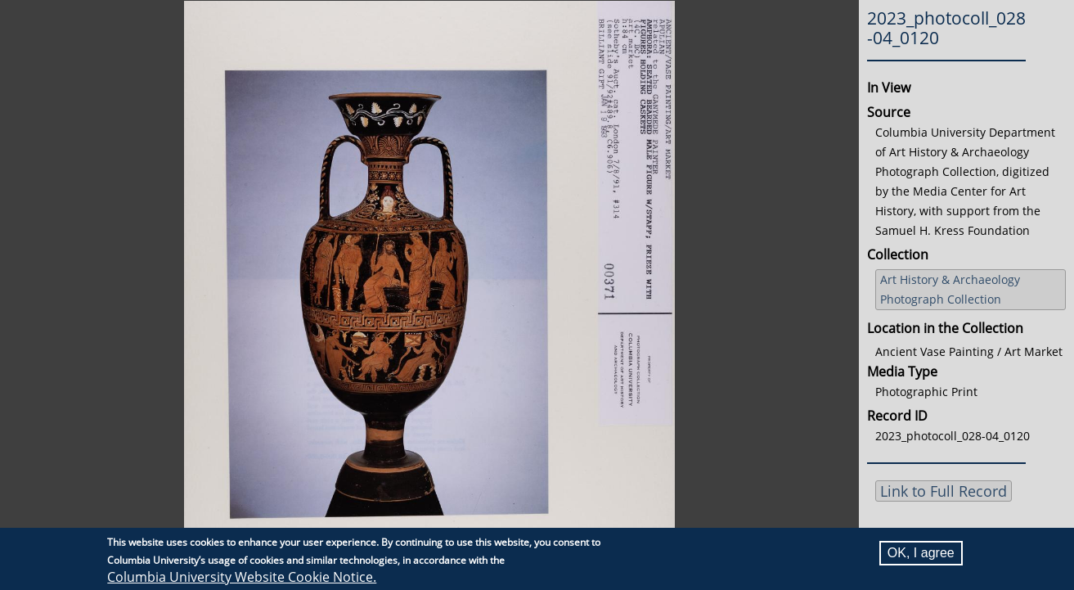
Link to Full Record (943, 491)
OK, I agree (921, 553)
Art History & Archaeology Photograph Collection (950, 289)
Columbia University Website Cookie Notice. (241, 577)
